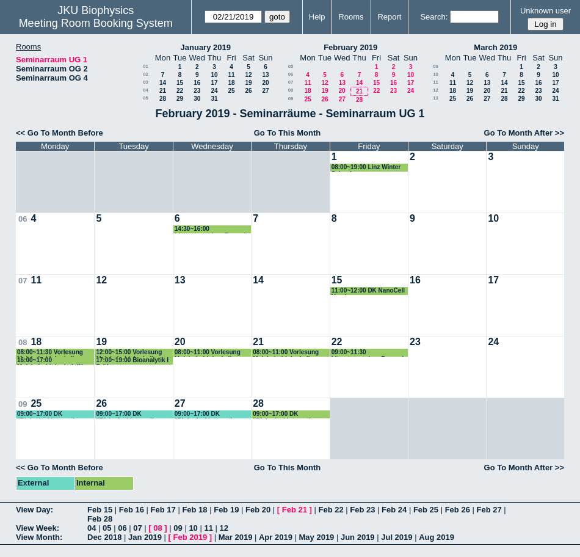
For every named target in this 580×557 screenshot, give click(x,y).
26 (248, 90)
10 (214, 74)
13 (265, 74)
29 (179, 98)
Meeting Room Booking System (96, 23)
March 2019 (495, 47)
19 (248, 82)
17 (214, 82)
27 (265, 90)
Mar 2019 (236, 537)
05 (145, 98)
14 (162, 82)
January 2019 (206, 47)
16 (197, 82)
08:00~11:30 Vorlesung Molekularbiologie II (50, 353)
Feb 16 (131, 509)
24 (214, 90)
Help (317, 16)
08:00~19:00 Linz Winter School (366, 168)
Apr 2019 (275, 537)
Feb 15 (99, 509)
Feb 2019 (190, 537)
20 (265, 82)
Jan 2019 (145, 537)
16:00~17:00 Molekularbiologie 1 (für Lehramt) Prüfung (51, 361)
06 (291, 74)
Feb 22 (330, 509)
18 (231, 82)
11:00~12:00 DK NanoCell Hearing (368, 291)
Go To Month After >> (524, 132)
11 (231, 74)
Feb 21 (294, 509)
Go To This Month (287, 132)
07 (291, 82)
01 (145, 66)
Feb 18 (194, 509)
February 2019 (350, 47)
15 (179, 82)
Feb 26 (457, 509)
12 (248, 74)
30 (197, 98)
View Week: (37, 528)
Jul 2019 (396, 537)
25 (231, 90)
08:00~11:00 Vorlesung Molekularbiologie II (208, 353)
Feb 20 (257, 509)
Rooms (350, 16)
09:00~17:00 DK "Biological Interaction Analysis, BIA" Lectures (51, 414)
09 (291, 98)
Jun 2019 (358, 537)
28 (162, 98)
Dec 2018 (104, 537)
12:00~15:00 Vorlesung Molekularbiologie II (129, 353)
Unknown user (545, 10)
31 (214, 98)
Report (389, 16)
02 (145, 74)
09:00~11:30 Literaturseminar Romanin (369, 353)
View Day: (34, 509)
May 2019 (317, 537)
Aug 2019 (436, 537)
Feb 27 (488, 509)
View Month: (39, 537)
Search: (434, 16)
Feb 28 (99, 518)
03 (145, 82)
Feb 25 (425, 509)
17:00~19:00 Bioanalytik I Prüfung (132, 361)
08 (291, 90)
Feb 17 (163, 509)
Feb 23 (362, 509)
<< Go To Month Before (59, 132)
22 (179, 90)
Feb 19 (226, 509)
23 (197, 90)
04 (145, 90)
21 (162, 90)
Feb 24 (394, 509)
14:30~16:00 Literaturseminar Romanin (212, 229)
